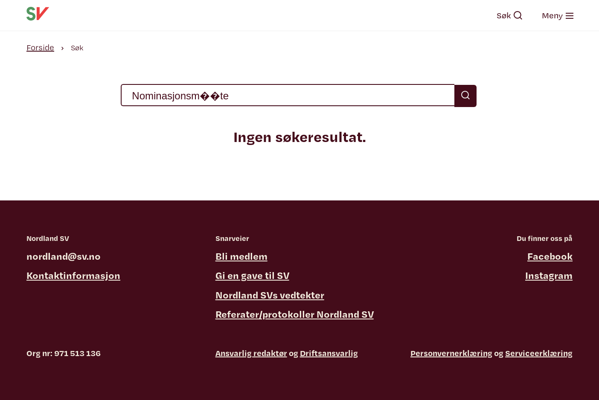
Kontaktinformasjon (73, 275)
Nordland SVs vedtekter (269, 294)
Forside (40, 47)
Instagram (549, 275)
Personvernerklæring (451, 353)
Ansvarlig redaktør (251, 353)
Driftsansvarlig (329, 353)
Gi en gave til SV (252, 275)
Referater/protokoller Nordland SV (294, 314)
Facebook (550, 256)
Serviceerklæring (539, 353)
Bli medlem (241, 256)
